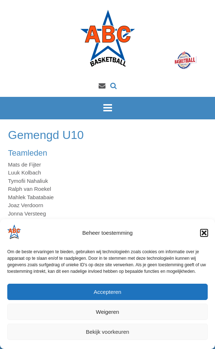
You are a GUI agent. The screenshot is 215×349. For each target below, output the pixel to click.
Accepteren (108, 292)
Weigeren (107, 312)
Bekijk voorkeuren (107, 332)
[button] (204, 233)
